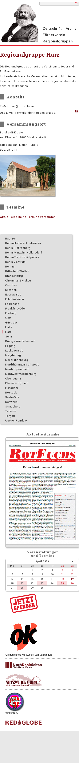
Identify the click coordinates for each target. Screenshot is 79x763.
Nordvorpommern (17, 369)
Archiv (71, 28)
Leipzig (10, 345)
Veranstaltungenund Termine (43, 554)
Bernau (10, 266)
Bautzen (10, 238)
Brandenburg (14, 275)
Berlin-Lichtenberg (18, 247)
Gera (8, 317)
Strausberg (13, 406)
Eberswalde (13, 294)
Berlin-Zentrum (15, 261)
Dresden (11, 289)
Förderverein (54, 35)
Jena (8, 336)
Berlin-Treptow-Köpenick (22, 257)
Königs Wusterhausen (20, 341)
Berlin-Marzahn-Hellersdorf (23, 252)
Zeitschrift (52, 28)
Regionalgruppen (58, 41)
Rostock (11, 392)
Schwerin (11, 401)
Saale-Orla (12, 397)
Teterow (10, 411)
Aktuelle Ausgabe (42, 434)
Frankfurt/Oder (15, 308)
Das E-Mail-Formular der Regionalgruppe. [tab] (28, 112)
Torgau (10, 415)
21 (22, 583)
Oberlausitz (13, 378)
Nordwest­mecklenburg (20, 373)
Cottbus (11, 285)
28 (22, 587)
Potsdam (11, 387)
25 (62, 583)
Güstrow (11, 322)
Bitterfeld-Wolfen (17, 271)
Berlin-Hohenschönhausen (23, 243)
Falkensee (12, 303)
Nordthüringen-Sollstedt (22, 364)
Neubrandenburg (16, 359)
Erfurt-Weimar (14, 299)
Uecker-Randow (16, 420)
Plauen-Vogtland (16, 383)
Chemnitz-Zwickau (18, 280)
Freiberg (11, 313)
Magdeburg (13, 355)
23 (42, 583)
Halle (8, 327)
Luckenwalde (14, 350)
